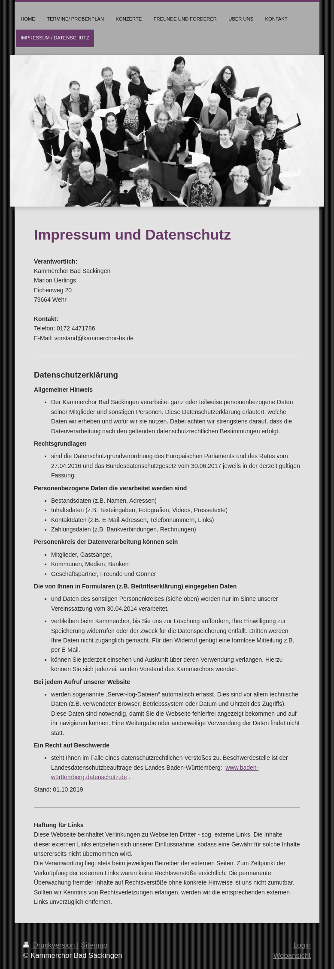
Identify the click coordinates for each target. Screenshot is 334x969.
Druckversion (50, 945)
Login (302, 945)
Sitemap (94, 945)
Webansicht (292, 955)
